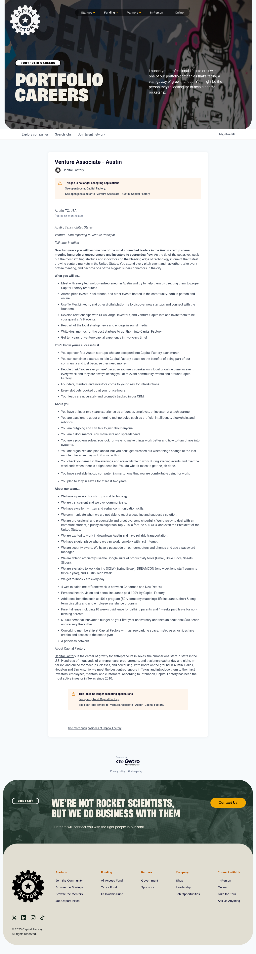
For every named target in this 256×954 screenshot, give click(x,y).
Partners (133, 12)
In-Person (156, 12)
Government (149, 880)
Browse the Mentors (70, 894)
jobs (63, 134)
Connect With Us (228, 872)
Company (181, 872)
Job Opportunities (68, 900)
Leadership (183, 887)
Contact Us (228, 802)
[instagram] (33, 919)
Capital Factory (65, 656)
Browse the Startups (70, 887)
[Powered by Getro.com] (128, 761)
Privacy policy (117, 770)
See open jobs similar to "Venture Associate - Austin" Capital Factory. (107, 193)
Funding (110, 12)
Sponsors (147, 887)
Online (179, 12)
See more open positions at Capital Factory (94, 728)
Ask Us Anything (228, 900)
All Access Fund (112, 880)
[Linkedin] (23, 919)
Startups (87, 12)
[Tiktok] (42, 919)
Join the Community (70, 880)
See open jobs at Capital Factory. (85, 188)
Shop (179, 880)
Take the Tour (226, 894)
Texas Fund (109, 887)
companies (35, 134)
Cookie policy (135, 770)
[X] (14, 919)
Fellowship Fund (112, 894)
